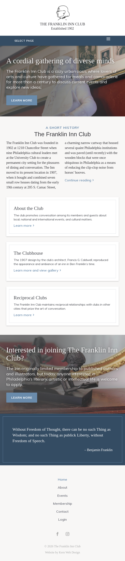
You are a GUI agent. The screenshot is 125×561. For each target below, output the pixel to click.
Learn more (21, 100)
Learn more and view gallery (36, 270)
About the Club (28, 208)
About (62, 487)
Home (62, 479)
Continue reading (78, 180)
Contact (62, 511)
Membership (62, 503)
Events (62, 495)
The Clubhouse (28, 253)
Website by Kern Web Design (62, 552)
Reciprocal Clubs (30, 297)
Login (62, 519)
